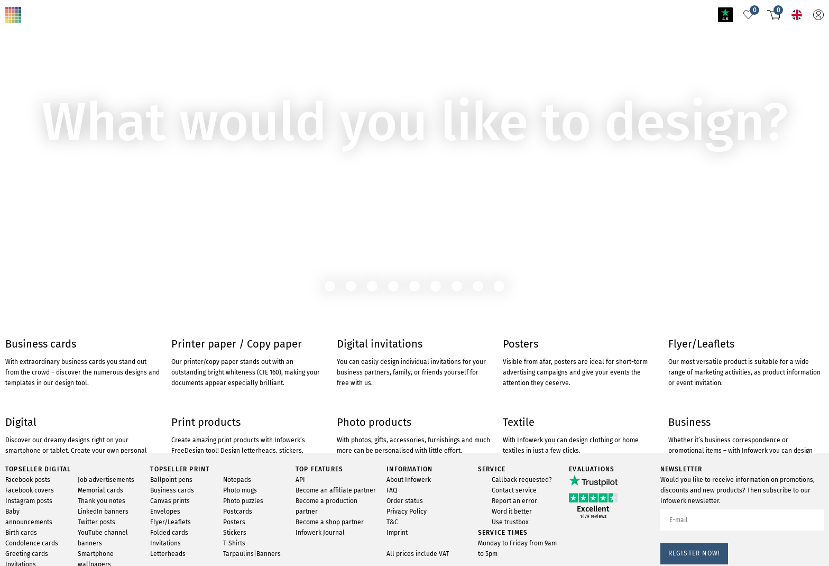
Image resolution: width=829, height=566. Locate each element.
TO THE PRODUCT (39, 72)
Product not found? (80, 7)
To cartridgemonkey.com (46, 109)
